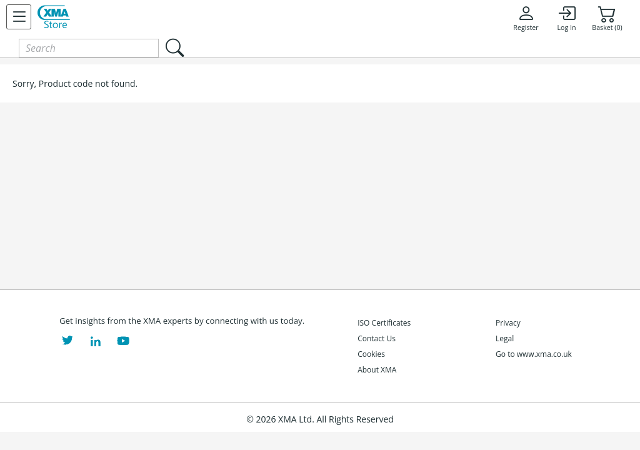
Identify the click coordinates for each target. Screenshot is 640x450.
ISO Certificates (384, 323)
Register (525, 18)
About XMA (377, 369)
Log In (566, 18)
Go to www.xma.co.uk (534, 354)
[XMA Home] (54, 16)
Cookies (371, 354)
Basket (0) (607, 18)
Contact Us (377, 338)
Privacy (508, 323)
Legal (505, 338)
